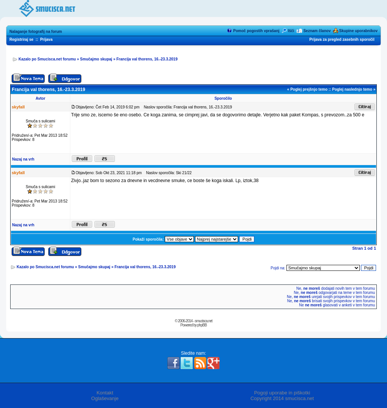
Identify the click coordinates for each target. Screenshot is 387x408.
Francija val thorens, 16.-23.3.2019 (147, 59)
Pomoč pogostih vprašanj (256, 31)
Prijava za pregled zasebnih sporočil (341, 39)
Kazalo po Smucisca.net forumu (47, 59)
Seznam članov (317, 31)
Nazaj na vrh (23, 159)
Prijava (46, 39)
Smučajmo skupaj (96, 59)
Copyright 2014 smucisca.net (282, 398)
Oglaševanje (104, 398)
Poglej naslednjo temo (352, 89)
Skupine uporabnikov (358, 31)
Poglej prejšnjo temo (308, 89)
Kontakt (104, 393)
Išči (291, 31)
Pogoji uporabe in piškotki (282, 393)
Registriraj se (21, 39)
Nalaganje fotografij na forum (35, 31)
